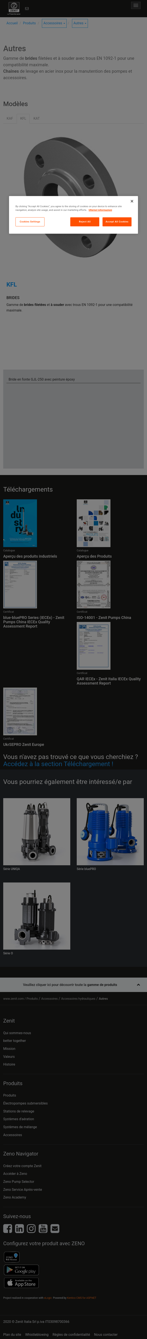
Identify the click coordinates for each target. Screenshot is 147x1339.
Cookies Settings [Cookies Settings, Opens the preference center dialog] (30, 221)
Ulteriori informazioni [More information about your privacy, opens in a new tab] (100, 209)
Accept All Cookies (117, 221)
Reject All (85, 221)
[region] (73, 215)
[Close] (132, 201)
